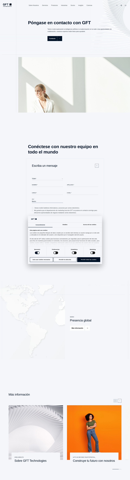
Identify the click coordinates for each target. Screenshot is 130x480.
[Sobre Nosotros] (33, 5)
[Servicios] (45, 5)
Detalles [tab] (65, 224)
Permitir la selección (65, 259)
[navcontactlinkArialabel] (125, 5)
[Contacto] (54, 38)
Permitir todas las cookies (88, 259)
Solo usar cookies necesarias (41, 259)
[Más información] (80, 328)
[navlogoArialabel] (7, 5)
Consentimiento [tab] (40, 225)
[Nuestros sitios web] (121, 5)
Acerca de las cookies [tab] (89, 224)
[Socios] (73, 5)
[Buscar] (117, 5)
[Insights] (81, 5)
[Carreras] (89, 5)
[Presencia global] (65, 322)
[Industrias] (64, 5)
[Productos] (54, 5)
